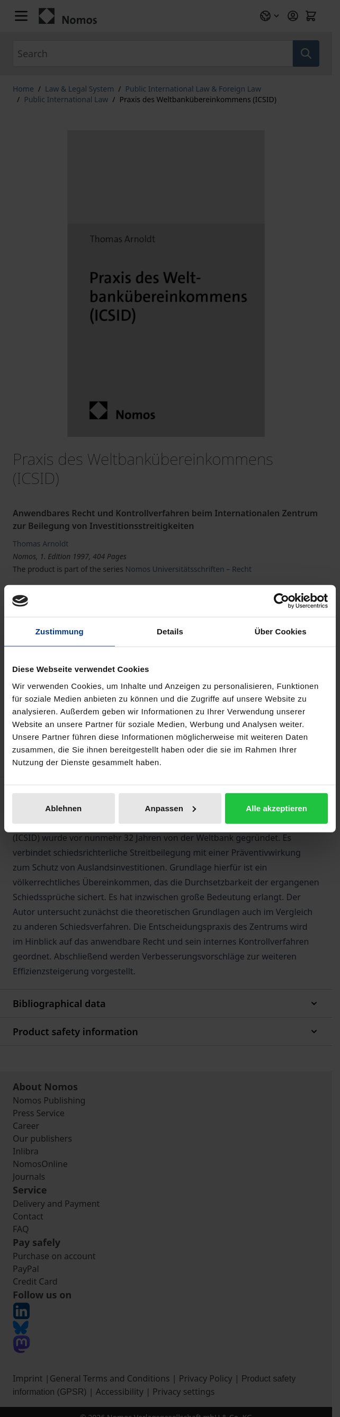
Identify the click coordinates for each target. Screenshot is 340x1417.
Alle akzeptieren (276, 807)
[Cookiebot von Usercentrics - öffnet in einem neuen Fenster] (281, 601)
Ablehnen (63, 807)
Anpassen (170, 807)
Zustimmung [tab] (59, 631)
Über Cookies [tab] (281, 631)
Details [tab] (170, 631)
